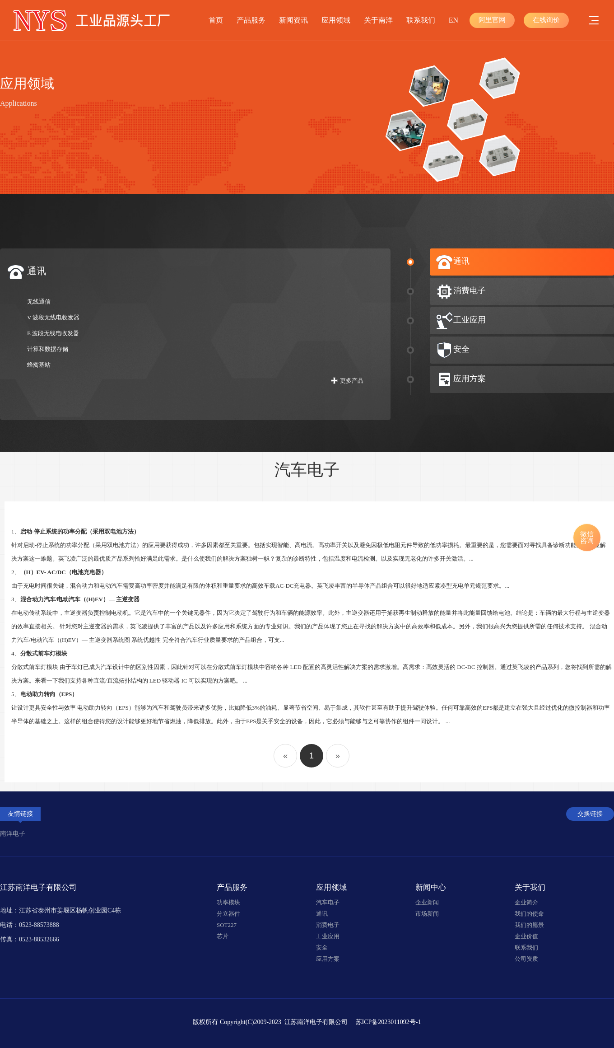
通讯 (322, 913)
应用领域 (335, 20)
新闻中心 (430, 887)
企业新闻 (427, 902)
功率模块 (228, 902)
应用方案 (328, 958)
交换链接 (590, 813)
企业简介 (526, 902)
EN (453, 20)
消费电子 (328, 925)
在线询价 (546, 19)
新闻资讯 (293, 20)
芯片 (222, 936)
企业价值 (526, 936)
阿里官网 (492, 19)
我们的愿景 (529, 925)
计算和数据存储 (47, 349)
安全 (322, 947)
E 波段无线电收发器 (53, 333)
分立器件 (228, 913)
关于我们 (530, 887)
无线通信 (39, 301)
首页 (216, 20)
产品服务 (251, 20)
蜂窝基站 (39, 364)
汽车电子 (328, 902)
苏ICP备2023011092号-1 (388, 1022)
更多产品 (351, 380)
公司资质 (526, 958)
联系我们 (420, 20)
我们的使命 (529, 913)
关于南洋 (378, 20)
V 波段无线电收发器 (53, 317)
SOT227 (227, 925)
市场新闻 (427, 913)
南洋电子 (12, 833)
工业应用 (328, 936)
